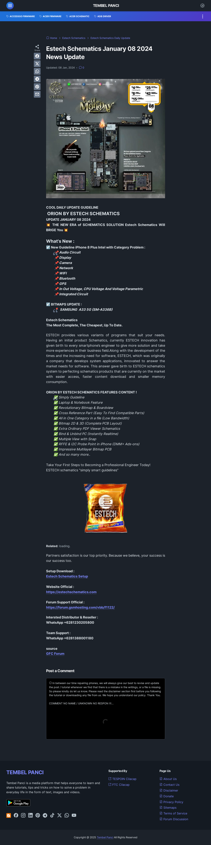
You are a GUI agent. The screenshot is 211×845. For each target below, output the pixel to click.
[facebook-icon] (16, 815)
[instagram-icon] (23, 815)
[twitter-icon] (59, 815)
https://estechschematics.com (71, 592)
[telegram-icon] (45, 815)
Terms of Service (173, 813)
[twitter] (37, 63)
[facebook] (37, 56)
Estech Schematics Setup (67, 576)
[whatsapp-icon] (67, 815)
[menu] (10, 5)
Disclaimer (169, 790)
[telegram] (37, 79)
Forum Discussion (174, 819)
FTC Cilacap (119, 785)
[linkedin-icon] (30, 815)
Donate (167, 796)
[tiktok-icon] (52, 815)
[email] (37, 94)
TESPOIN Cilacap (122, 779)
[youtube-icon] (74, 815)
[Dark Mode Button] (202, 5)
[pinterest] (37, 86)
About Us (168, 779)
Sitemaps (168, 807)
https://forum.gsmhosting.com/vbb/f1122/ (80, 607)
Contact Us (169, 785)
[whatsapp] (37, 71)
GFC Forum (55, 654)
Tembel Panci (106, 5)
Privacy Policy (171, 802)
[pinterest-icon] (38, 815)
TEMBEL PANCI (25, 772)
